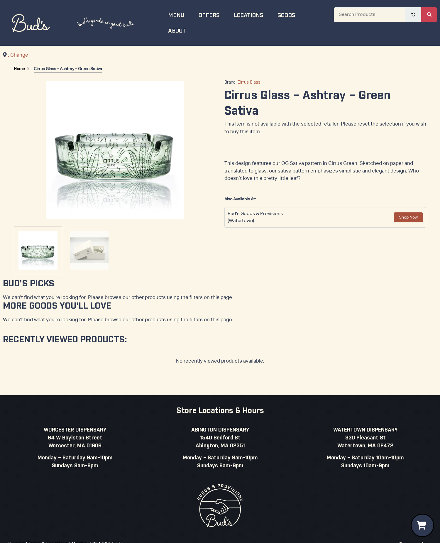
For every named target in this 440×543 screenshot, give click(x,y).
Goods (289, 14)
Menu (180, 14)
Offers (213, 14)
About (180, 30)
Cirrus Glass (249, 82)
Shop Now (408, 217)
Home (19, 69)
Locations (252, 14)
